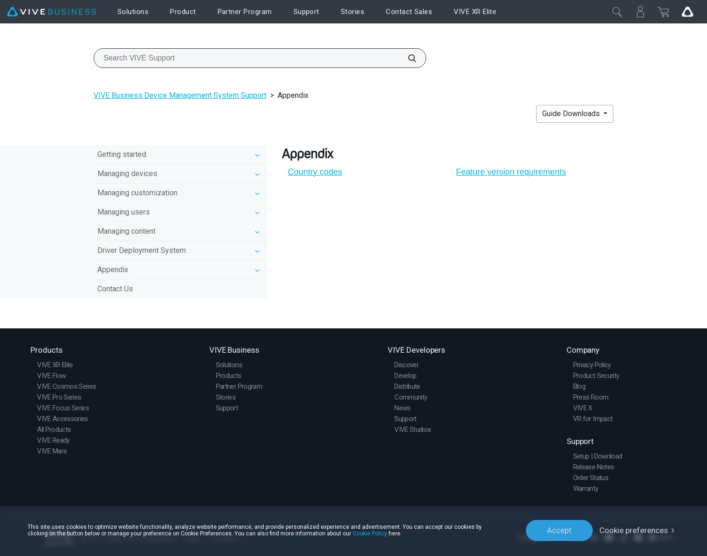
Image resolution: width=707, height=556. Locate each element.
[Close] (617, 11)
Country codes (315, 172)
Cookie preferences (633, 530)
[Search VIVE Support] (407, 58)
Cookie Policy (370, 533)
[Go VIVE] (687, 11)
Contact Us (115, 288)
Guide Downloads (572, 113)
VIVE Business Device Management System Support (180, 95)
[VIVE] (51, 12)
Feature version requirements (511, 172)
